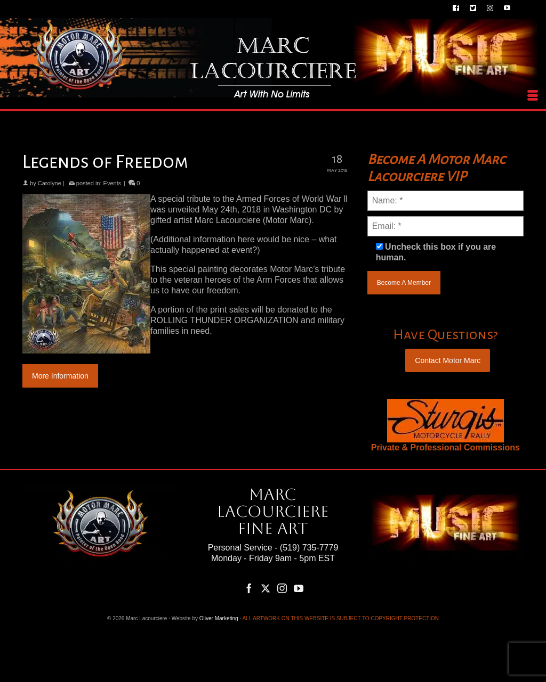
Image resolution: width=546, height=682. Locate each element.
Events (112, 183)
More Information (60, 376)
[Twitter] (265, 588)
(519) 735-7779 (309, 547)
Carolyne (49, 183)
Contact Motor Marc (447, 360)
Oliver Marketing (218, 618)
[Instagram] (282, 588)
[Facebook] (249, 588)
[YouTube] (298, 588)
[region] (445, 420)
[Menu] (532, 96)
